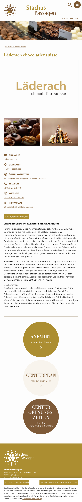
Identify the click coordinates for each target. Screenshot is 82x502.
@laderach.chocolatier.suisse (18, 207)
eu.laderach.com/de (14, 197)
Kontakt (65, 18)
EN (76, 18)
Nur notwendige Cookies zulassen (59, 482)
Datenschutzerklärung (32, 499)
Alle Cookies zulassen (17, 482)
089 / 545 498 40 (12, 188)
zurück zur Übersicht (15, 47)
